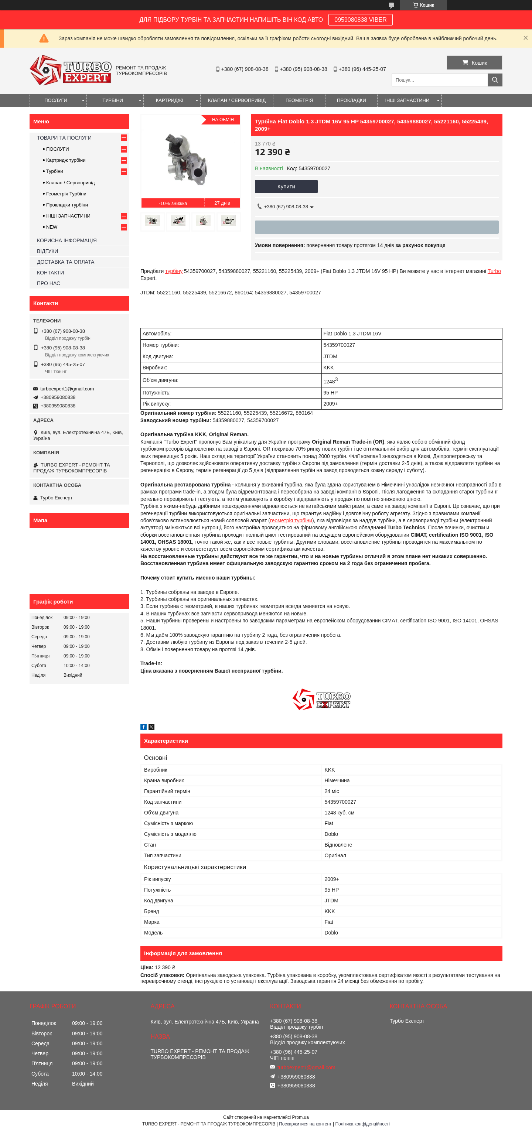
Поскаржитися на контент (305, 1124)
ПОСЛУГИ (55, 100)
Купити (286, 186)
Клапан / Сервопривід (70, 182)
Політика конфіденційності (362, 1124)
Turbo (494, 271)
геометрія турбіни (291, 520)
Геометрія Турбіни (66, 194)
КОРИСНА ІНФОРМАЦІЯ (67, 240)
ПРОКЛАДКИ (351, 100)
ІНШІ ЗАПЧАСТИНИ (407, 100)
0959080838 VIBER (360, 20)
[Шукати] (495, 80)
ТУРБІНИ (112, 100)
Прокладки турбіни (67, 205)
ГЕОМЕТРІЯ (299, 100)
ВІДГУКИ (47, 251)
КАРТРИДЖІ (170, 100)
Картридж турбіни (66, 160)
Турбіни (54, 171)
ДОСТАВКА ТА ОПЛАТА (65, 262)
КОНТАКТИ (50, 273)
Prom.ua (300, 1117)
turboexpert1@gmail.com (67, 389)
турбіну (174, 271)
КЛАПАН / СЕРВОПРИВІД (237, 100)
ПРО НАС (48, 283)
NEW (51, 227)
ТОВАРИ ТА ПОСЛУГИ (64, 138)
